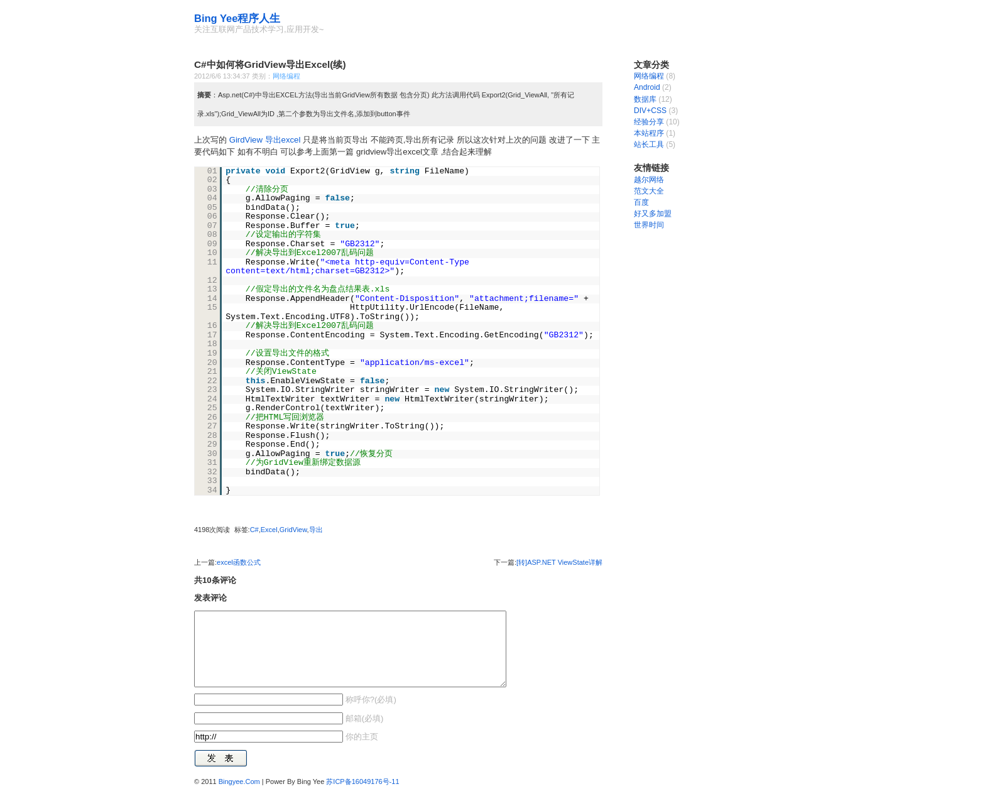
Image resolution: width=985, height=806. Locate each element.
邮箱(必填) (363, 733)
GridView (293, 529)
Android (647, 87)
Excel (269, 529)
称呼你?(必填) (369, 714)
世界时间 (649, 225)
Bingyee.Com (239, 796)
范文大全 (649, 191)
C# (254, 529)
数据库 (645, 99)
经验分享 (649, 121)
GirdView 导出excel (266, 139)
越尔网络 (649, 179)
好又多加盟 (653, 213)
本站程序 (649, 133)
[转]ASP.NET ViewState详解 (559, 562)
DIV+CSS (650, 110)
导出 (316, 529)
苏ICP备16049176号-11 (362, 796)
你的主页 (360, 751)
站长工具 (649, 144)
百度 (641, 202)
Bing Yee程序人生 (237, 18)
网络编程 (286, 76)
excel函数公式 (239, 562)
